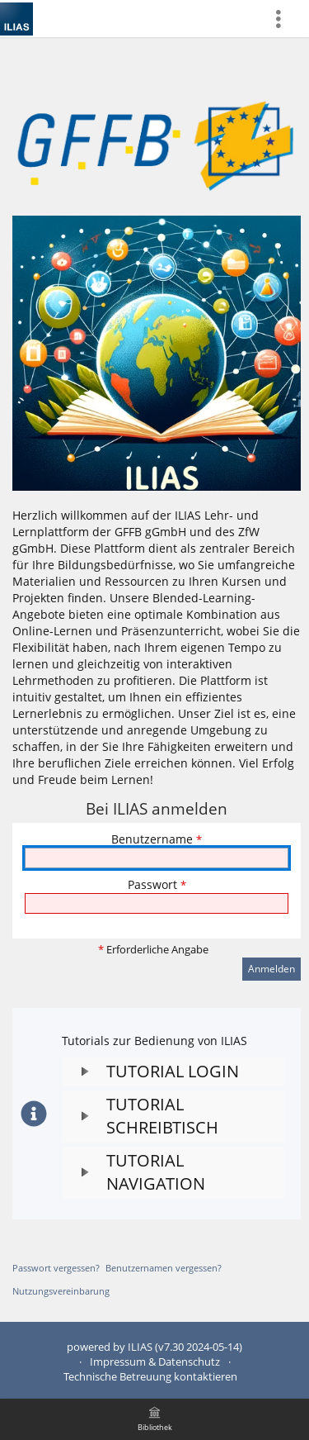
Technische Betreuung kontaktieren (150, 1377)
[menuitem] (285, 18)
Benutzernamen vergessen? (163, 1268)
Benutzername (156, 839)
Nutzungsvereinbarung (61, 1291)
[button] (173, 1071)
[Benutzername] (156, 858)
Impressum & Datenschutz (155, 1362)
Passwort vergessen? (56, 1268)
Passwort (157, 884)
